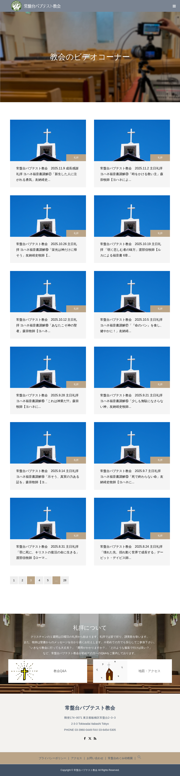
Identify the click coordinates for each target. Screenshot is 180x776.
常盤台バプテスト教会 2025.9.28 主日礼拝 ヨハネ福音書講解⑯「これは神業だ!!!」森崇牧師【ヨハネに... (47, 401)
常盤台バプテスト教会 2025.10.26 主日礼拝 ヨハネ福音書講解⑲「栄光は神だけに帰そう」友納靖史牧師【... (46, 249)
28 (64, 580)
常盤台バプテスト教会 (90, 708)
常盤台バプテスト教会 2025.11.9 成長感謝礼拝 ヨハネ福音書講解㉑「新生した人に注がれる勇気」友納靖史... (47, 174)
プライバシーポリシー (52, 758)
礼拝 (76, 157)
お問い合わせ (95, 758)
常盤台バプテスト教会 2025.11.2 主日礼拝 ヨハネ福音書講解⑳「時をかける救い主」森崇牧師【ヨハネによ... (131, 174)
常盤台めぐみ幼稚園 (120, 758)
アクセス (76, 758)
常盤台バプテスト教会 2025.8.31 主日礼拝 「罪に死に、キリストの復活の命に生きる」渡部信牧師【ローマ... (47, 552)
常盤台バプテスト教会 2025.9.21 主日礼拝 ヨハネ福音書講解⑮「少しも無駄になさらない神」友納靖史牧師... (131, 401)
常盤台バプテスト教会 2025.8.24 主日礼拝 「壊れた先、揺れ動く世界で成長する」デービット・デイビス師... (131, 552)
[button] (139, 758)
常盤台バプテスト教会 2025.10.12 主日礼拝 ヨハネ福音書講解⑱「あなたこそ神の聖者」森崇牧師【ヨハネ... (46, 325)
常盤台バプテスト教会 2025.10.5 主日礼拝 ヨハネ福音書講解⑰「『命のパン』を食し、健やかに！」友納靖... (131, 325)
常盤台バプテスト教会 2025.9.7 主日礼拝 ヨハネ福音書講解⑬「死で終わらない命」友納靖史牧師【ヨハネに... (131, 476)
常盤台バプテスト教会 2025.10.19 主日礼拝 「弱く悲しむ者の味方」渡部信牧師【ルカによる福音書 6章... (130, 249)
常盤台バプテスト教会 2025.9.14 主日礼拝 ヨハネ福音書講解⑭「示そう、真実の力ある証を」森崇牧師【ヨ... (47, 476)
